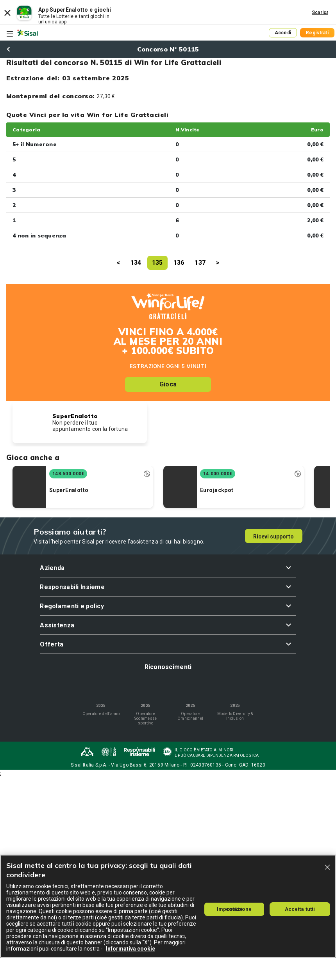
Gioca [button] (168, 384)
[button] (168, 568)
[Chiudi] (327, 867)
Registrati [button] (317, 32)
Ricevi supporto (273, 536)
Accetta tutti (300, 909)
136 (178, 262)
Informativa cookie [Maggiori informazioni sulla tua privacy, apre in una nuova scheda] (130, 949)
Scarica (320, 12)
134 (135, 262)
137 (200, 262)
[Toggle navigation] (9, 34)
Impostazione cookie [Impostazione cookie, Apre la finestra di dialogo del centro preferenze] (234, 909)
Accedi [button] (283, 32)
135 (157, 262)
